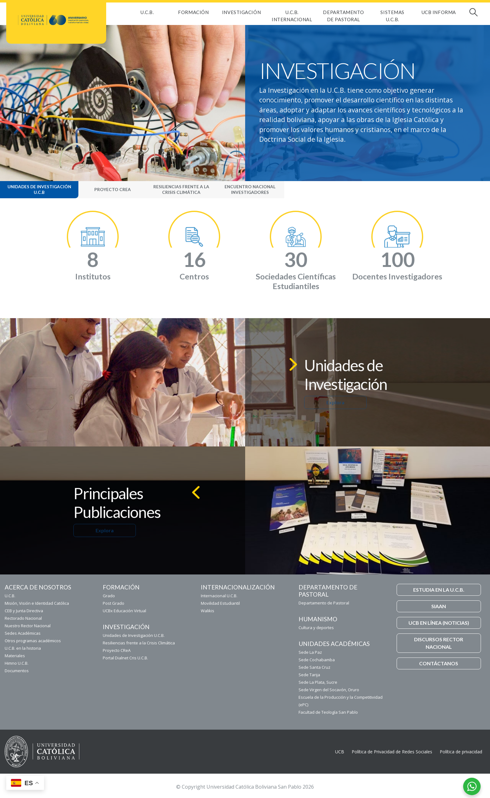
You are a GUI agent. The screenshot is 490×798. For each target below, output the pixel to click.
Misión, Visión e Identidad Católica (37, 603)
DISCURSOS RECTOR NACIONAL (438, 643)
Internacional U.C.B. (219, 595)
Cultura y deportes (316, 627)
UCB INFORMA (439, 12)
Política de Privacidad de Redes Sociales (392, 752)
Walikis (207, 610)
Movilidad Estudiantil (220, 603)
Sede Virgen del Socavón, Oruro (329, 689)
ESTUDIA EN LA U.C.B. (438, 590)
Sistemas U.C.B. (392, 15)
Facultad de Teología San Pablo (328, 712)
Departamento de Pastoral (343, 15)
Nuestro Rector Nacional (28, 625)
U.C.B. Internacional (292, 15)
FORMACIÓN (193, 12)
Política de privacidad (461, 752)
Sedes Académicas (23, 633)
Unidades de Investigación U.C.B (39, 189)
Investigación (241, 12)
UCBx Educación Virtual (124, 610)
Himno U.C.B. (16, 663)
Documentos (17, 670)
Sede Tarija (309, 674)
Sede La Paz (310, 652)
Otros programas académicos (33, 640)
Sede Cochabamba (317, 660)
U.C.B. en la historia (23, 648)
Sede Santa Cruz (314, 667)
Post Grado (113, 603)
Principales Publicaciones (117, 502)
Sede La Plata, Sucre (318, 682)
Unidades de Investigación (345, 374)
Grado (109, 595)
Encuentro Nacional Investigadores (250, 189)
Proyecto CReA (112, 189)
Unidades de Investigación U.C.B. (134, 635)
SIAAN (438, 606)
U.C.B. (147, 12)
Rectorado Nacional (23, 618)
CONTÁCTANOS (438, 663)
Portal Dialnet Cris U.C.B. (125, 658)
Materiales (15, 655)
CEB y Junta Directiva (24, 610)
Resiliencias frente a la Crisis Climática (181, 189)
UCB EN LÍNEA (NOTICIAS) (438, 623)
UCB (339, 752)
